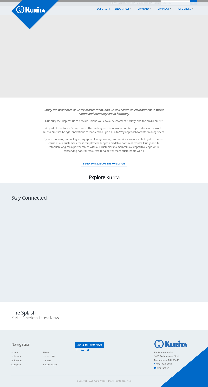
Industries (122, 12)
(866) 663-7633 (119, 2)
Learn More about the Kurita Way (104, 163)
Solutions (104, 12)
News (46, 352)
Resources (184, 12)
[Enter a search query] (175, 2)
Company (144, 12)
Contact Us (137, 2)
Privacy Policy (50, 364)
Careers (153, 2)
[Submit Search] (193, 2)
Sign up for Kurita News (89, 344)
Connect (163, 12)
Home (14, 352)
